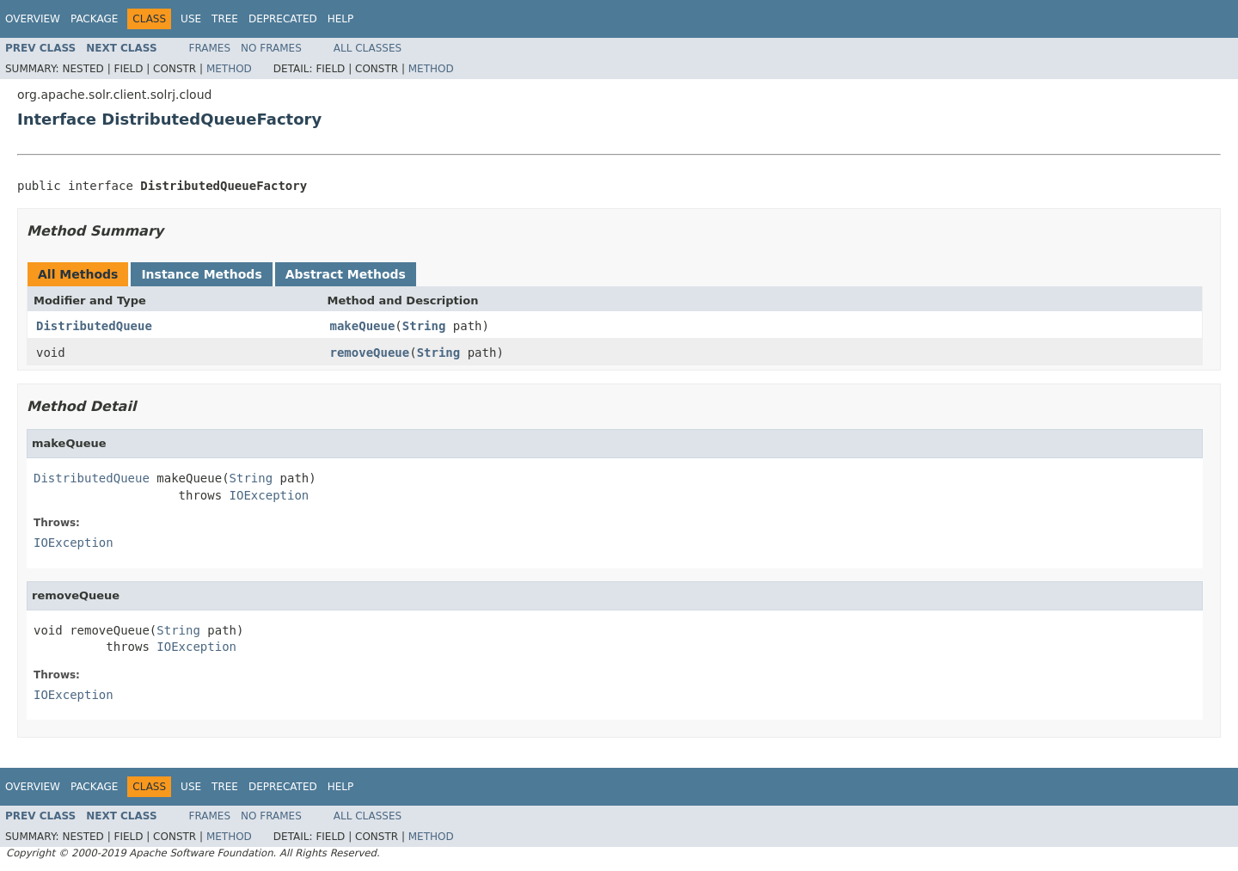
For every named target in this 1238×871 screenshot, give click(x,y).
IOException (270, 495)
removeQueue (370, 352)
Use (191, 19)
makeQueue (362, 326)
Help (341, 19)
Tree (224, 19)
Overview (32, 19)
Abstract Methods (345, 274)
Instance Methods (201, 274)
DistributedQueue (94, 326)
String (424, 326)
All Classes (367, 48)
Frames (210, 48)
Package (94, 19)
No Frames (271, 48)
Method (229, 69)
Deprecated (282, 19)
